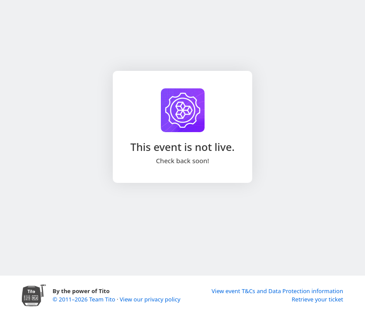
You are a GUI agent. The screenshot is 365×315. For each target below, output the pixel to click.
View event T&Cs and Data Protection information (277, 291)
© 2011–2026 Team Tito (84, 299)
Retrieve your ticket (317, 299)
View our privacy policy (150, 299)
